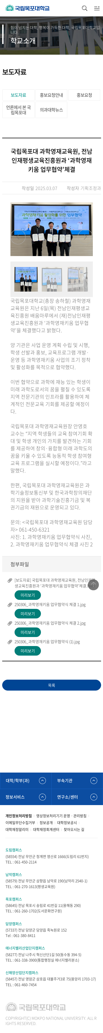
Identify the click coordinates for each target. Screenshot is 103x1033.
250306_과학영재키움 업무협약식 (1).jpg (47, 641)
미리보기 (28, 595)
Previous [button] (18, 236)
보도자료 (18, 95)
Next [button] (85, 236)
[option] (51, 229)
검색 (84, 8)
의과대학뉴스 (51, 109)
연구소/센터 (67, 797)
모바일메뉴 (97, 8)
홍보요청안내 (51, 95)
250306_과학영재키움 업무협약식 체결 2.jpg (50, 623)
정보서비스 (15, 797)
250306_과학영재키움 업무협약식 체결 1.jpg (50, 604)
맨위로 (93, 584)
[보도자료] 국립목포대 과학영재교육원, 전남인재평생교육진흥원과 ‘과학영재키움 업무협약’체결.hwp (55, 582)
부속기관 (65, 780)
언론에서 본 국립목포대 (18, 110)
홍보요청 (84, 95)
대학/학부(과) (17, 780)
